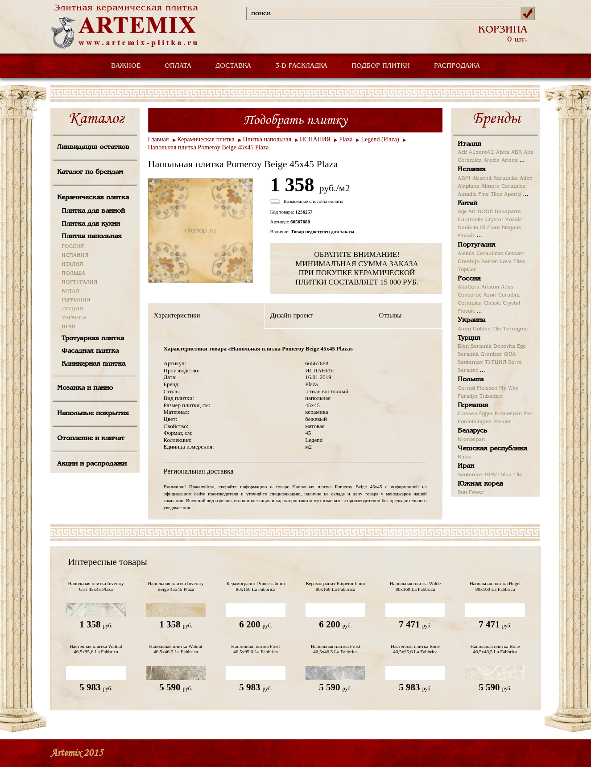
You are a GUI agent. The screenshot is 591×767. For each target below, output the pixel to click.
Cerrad (466, 388)
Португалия (477, 245)
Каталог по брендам (90, 172)
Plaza (345, 139)
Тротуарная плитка (93, 338)
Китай (467, 203)
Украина (471, 320)
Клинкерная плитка (93, 364)
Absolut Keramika (495, 178)
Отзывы (390, 315)
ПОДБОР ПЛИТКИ (380, 66)
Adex (526, 178)
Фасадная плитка (90, 351)
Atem (464, 329)
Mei (528, 413)
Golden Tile (487, 329)
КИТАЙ (70, 291)
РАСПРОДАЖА (457, 66)
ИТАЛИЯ (72, 264)
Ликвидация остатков (93, 147)
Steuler (502, 422)
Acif (462, 152)
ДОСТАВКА (233, 66)
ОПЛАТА (178, 66)
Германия (473, 405)
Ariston (490, 287)
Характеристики (177, 315)
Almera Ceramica (503, 186)
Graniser (491, 354)
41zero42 (481, 152)
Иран (466, 466)
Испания (472, 169)
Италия (469, 144)
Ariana (509, 160)
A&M (464, 178)
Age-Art (467, 211)
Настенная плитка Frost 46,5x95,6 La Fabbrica (255, 648)
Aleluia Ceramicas (480, 253)
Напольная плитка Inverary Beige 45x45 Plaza (175, 586)
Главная (158, 139)
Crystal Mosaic (503, 220)
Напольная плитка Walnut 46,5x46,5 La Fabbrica (175, 648)
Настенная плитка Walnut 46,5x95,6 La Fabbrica (96, 648)
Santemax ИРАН (478, 475)
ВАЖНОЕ (126, 66)
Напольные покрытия (93, 413)
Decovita (504, 346)
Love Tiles (512, 261)
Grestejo (468, 261)
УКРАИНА (74, 318)
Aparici (512, 194)
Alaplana (468, 186)
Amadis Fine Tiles (480, 194)
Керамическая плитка (93, 197)
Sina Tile (511, 475)
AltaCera (468, 287)
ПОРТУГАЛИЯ (79, 282)
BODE (485, 211)
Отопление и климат (90, 438)
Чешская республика (492, 448)
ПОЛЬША (73, 273)
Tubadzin (491, 396)
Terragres (515, 329)
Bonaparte (508, 211)
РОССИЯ (73, 246)
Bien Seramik (475, 346)
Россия (469, 279)
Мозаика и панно (85, 388)
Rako (464, 457)
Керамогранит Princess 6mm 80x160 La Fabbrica (256, 586)
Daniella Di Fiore (479, 228)
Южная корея (480, 484)
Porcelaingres (475, 422)
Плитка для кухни (91, 224)
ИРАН (69, 327)
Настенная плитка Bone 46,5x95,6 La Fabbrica (415, 648)
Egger (486, 413)
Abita (502, 152)
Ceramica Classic (479, 303)
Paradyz (468, 396)
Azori (490, 295)
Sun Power (471, 492)
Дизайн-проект (291, 315)
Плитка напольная (92, 236)
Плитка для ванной (93, 211)
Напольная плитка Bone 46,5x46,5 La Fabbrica (495, 648)
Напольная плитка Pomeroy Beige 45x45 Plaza (208, 147)
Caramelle (471, 220)
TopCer (467, 269)
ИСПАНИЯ (75, 255)
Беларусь (472, 431)
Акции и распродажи (92, 464)
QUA (510, 354)
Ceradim (509, 295)
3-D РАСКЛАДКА (301, 66)
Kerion (489, 261)
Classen (467, 413)
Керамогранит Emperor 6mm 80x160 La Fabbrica (335, 586)
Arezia (492, 160)
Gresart (514, 253)
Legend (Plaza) (380, 139)
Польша (471, 379)
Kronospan (508, 413)
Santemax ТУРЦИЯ (482, 362)
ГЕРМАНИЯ (76, 300)
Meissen (487, 388)
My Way (508, 388)
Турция (469, 338)
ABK (516, 152)
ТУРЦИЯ (72, 309)
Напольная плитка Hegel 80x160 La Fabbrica (495, 586)
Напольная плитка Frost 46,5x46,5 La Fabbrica (335, 648)
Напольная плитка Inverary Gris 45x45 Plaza (96, 586)
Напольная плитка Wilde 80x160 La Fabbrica (415, 586)
